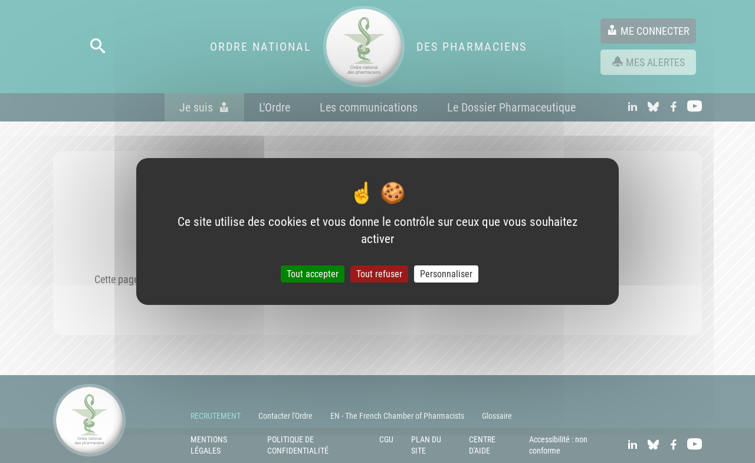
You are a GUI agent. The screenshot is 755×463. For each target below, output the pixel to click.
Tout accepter (313, 274)
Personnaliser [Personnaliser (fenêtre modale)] (446, 274)
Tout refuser (379, 274)
